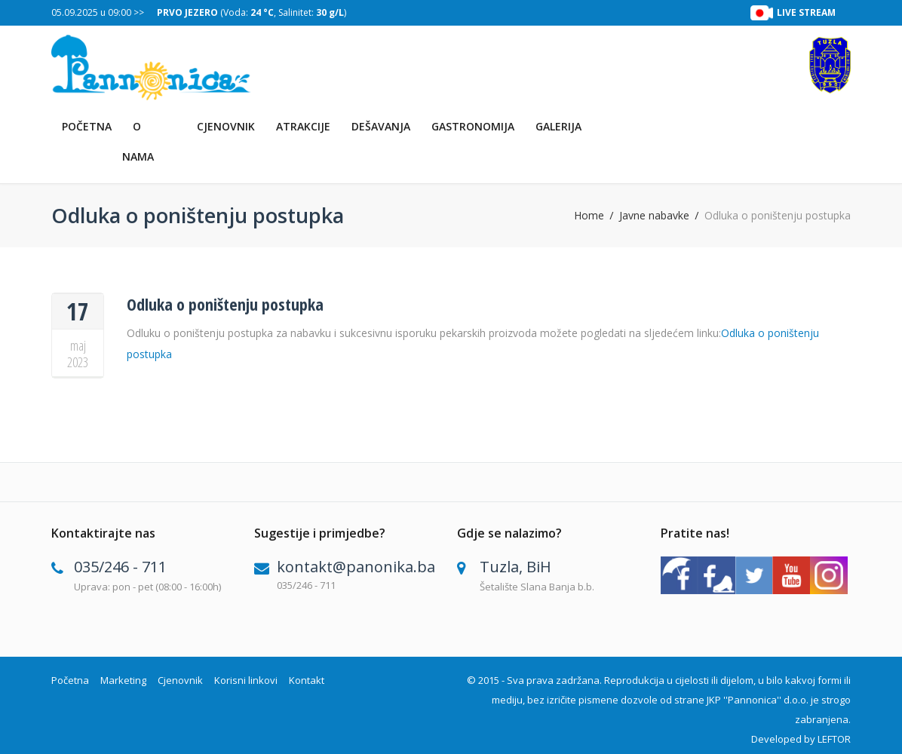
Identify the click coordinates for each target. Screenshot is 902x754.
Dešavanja (380, 126)
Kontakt (306, 680)
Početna (87, 126)
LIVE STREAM (806, 12)
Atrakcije (303, 126)
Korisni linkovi (246, 680)
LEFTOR (834, 739)
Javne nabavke (654, 215)
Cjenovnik (226, 126)
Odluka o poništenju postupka (225, 304)
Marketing (123, 680)
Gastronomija (472, 126)
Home (589, 215)
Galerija (558, 126)
